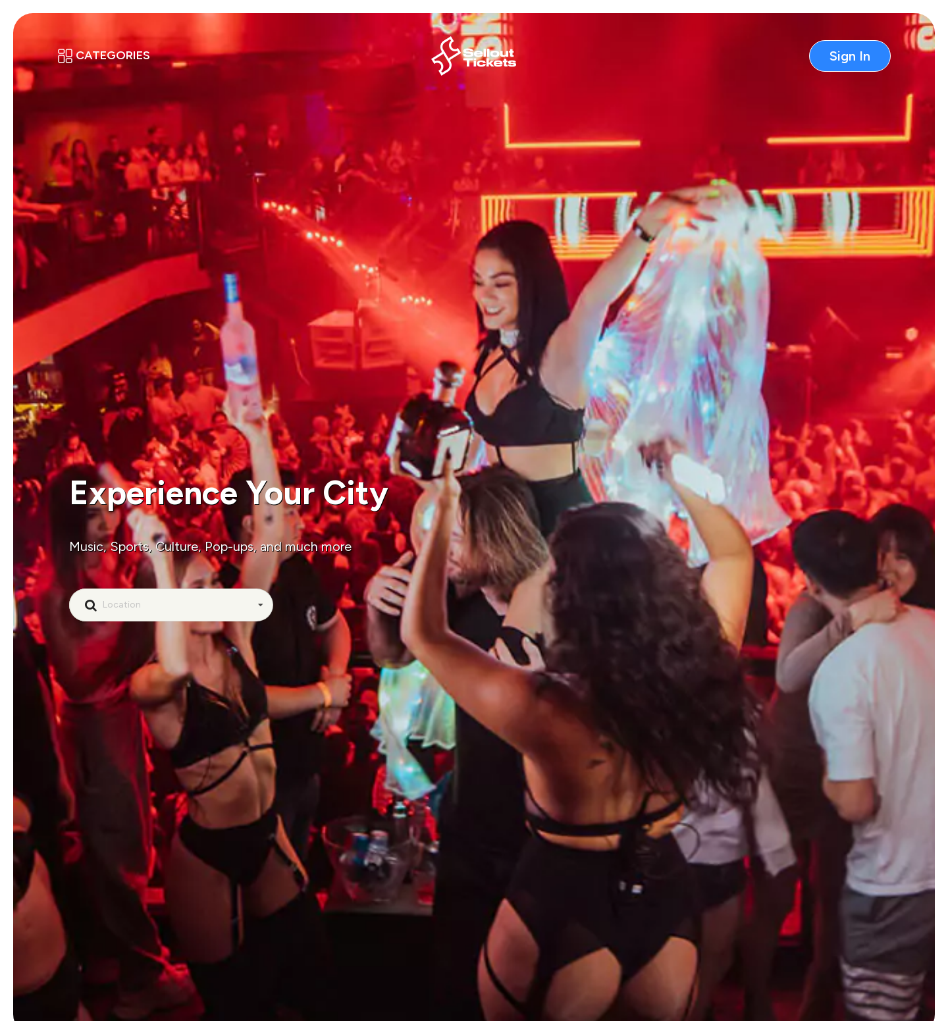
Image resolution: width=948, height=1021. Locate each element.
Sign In (850, 56)
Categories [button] (103, 55)
